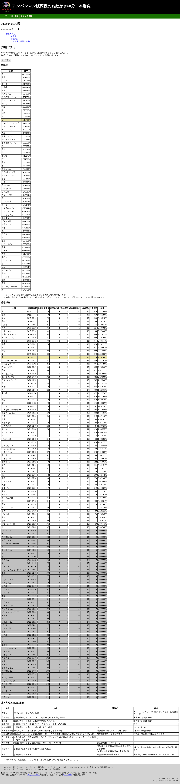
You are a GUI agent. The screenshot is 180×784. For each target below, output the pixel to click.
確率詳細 (14, 39)
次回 (11, 16)
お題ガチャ (10, 34)
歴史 (17, 16)
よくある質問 (26, 16)
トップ (4, 16)
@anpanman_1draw (33, 775)
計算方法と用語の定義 (20, 41)
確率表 (13, 36)
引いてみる (6, 60)
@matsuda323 (67, 775)
